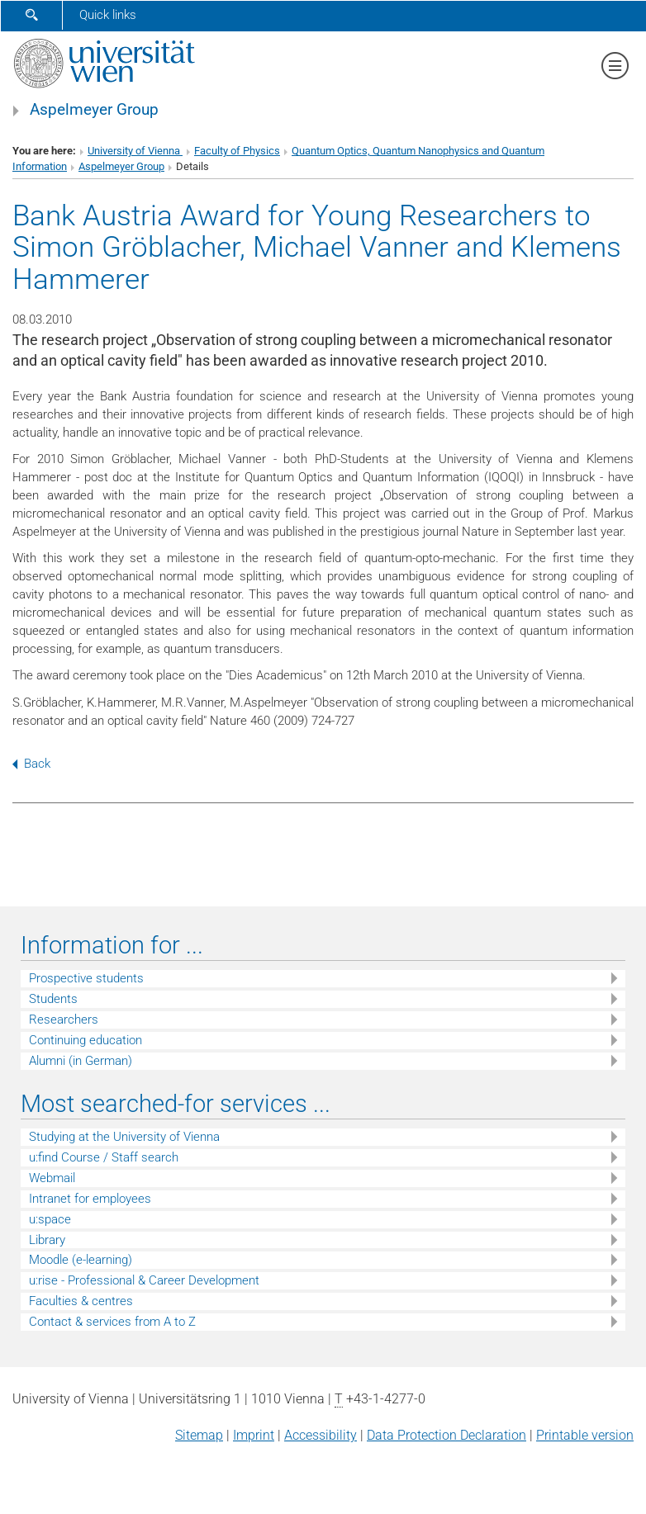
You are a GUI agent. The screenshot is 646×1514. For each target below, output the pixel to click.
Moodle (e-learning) (80, 1259)
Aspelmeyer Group (94, 110)
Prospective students (86, 978)
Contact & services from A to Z (112, 1321)
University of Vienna (135, 150)
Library (47, 1239)
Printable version (585, 1435)
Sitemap (199, 1435)
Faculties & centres (81, 1301)
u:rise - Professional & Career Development (144, 1280)
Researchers (63, 1019)
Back (31, 763)
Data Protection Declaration (446, 1435)
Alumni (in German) (80, 1060)
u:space (50, 1219)
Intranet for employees (90, 1198)
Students (53, 998)
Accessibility (320, 1435)
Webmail (52, 1178)
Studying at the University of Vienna (124, 1136)
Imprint (253, 1435)
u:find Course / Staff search (103, 1157)
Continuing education (85, 1040)
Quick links (107, 14)
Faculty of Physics (237, 150)
